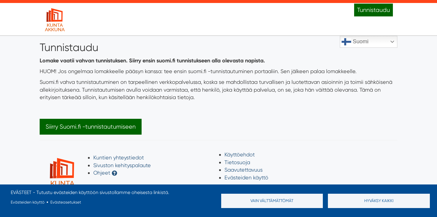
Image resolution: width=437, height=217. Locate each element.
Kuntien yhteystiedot (118, 157)
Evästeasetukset (65, 202)
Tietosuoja (237, 162)
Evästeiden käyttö (246, 177)
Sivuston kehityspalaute (122, 165)
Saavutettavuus (243, 170)
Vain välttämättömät (271, 200)
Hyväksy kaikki (378, 200)
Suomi (355, 42)
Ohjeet (101, 173)
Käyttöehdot (239, 154)
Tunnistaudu (373, 10)
